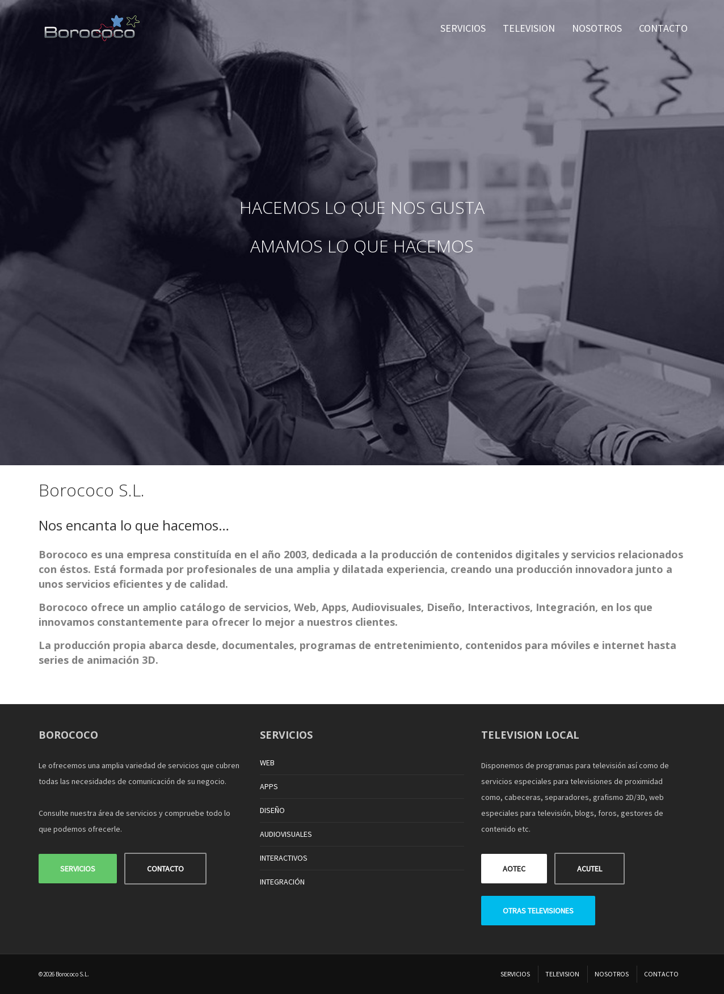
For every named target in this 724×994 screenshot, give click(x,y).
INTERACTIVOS (284, 858)
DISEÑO (272, 810)
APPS (269, 786)
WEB (267, 762)
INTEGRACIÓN (282, 882)
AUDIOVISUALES (286, 834)
